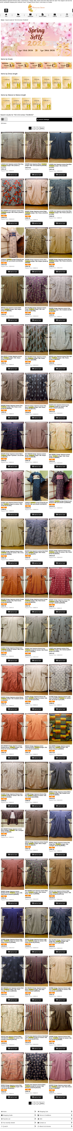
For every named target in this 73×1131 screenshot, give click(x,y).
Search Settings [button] (43, 119)
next (42, 128)
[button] (6, 10)
